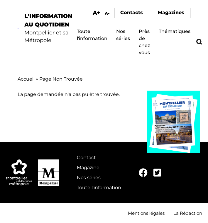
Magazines (171, 12)
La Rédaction (187, 213)
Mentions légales (146, 213)
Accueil (26, 79)
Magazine (88, 167)
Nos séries (89, 177)
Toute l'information (99, 187)
